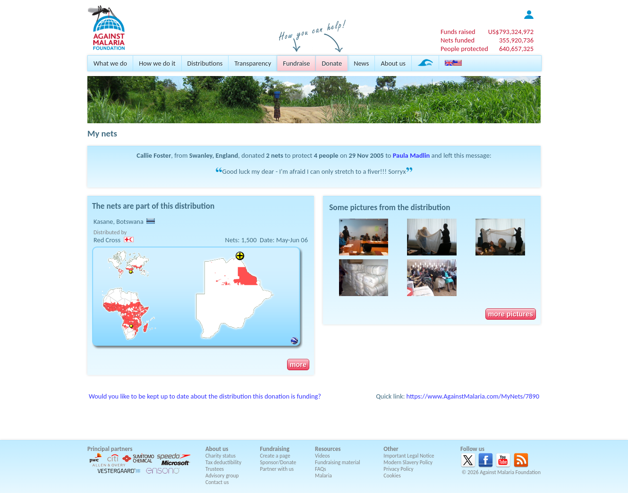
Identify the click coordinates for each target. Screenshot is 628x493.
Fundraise (296, 63)
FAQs (320, 469)
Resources (327, 448)
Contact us (217, 482)
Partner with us (277, 469)
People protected (464, 48)
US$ (511, 31)
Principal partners (109, 448)
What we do (110, 63)
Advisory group (222, 475)
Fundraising (274, 448)
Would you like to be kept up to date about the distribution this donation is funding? (205, 396)
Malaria (323, 475)
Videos (322, 455)
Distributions (205, 63)
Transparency (252, 63)
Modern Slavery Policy (408, 462)
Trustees (214, 469)
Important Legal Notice (408, 455)
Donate (332, 63)
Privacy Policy (398, 469)
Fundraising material (337, 462)
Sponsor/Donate (278, 462)
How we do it (157, 63)
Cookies (392, 475)
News (361, 63)
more (298, 364)
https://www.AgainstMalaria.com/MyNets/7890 (473, 396)
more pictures (510, 314)
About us (393, 63)
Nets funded (458, 40)
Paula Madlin (411, 155)
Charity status (220, 455)
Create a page (275, 455)
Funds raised (458, 31)
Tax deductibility (223, 462)
